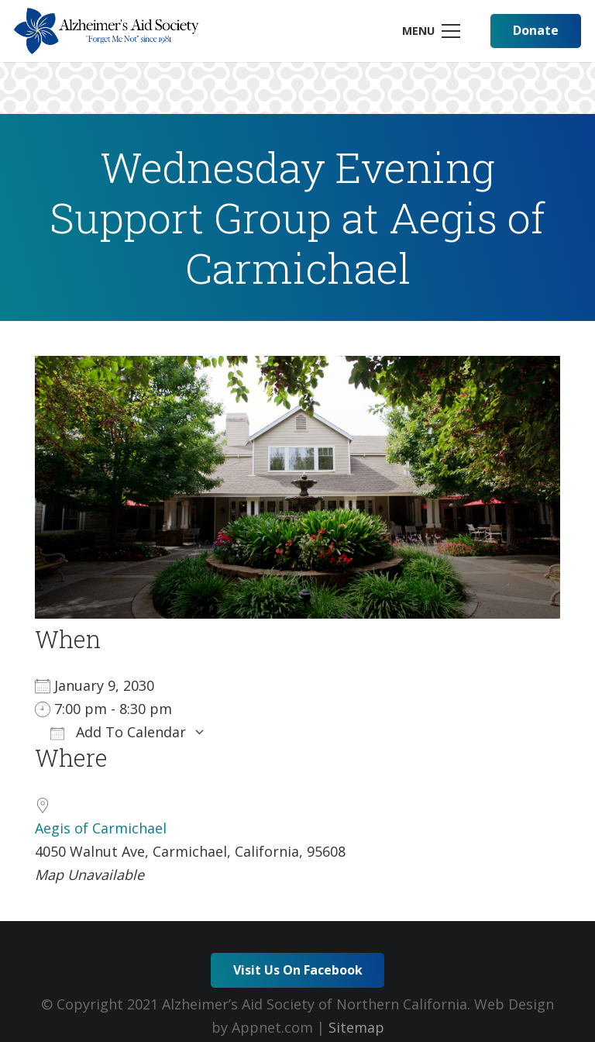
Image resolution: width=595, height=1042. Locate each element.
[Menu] (430, 31)
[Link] (106, 31)
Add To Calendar (118, 732)
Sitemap (356, 1027)
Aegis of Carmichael (101, 828)
